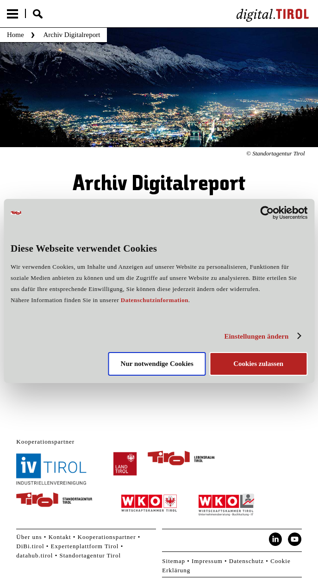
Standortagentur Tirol (90, 555)
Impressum (207, 560)
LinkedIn (275, 539)
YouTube (295, 539)
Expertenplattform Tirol (85, 546)
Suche (38, 14)
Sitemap (173, 560)
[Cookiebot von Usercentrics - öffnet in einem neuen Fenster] (266, 213)
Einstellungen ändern (256, 336)
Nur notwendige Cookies (157, 363)
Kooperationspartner (107, 536)
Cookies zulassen (258, 363)
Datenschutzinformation (154, 300)
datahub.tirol (34, 555)
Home (15, 34)
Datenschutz (246, 560)
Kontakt (60, 536)
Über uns (29, 536)
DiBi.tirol (30, 546)
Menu (12, 14)
